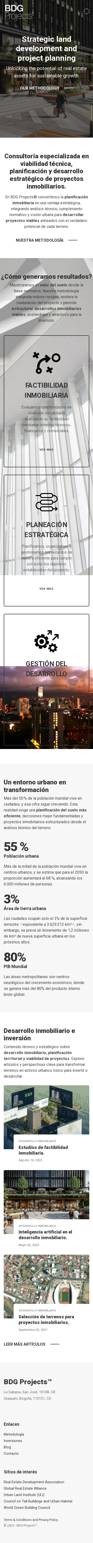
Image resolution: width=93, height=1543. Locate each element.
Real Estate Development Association (34, 1482)
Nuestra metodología (39, 240)
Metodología (14, 1434)
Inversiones (13, 1441)
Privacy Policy (48, 1520)
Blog (7, 1447)
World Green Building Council (27, 1508)
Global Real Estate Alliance (25, 1488)
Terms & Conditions (18, 1520)
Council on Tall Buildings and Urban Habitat (38, 1501)
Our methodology (39, 88)
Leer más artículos (24, 1344)
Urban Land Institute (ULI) (24, 1495)
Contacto (11, 1454)
